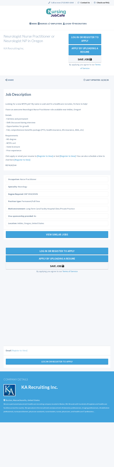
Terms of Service (70, 271)
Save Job (85, 59)
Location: (12, 223)
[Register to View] (45, 156)
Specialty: (13, 186)
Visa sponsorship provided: (20, 216)
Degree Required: (16, 194)
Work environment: (17, 208)
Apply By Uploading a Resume (85, 50)
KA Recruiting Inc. (39, 387)
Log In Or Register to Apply (85, 38)
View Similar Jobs (57, 234)
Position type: (14, 201)
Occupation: (14, 179)
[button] (9, 80)
